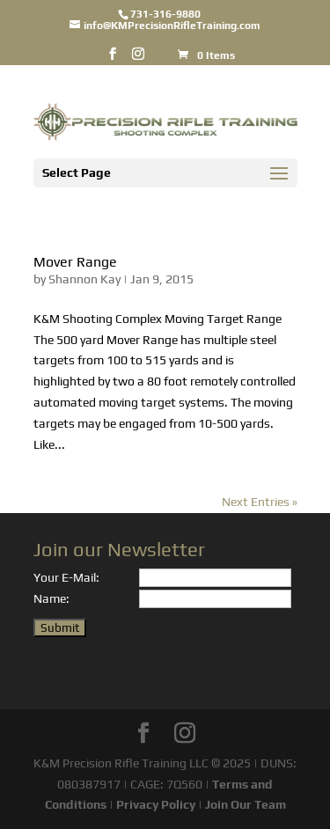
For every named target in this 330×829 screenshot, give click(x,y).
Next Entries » (259, 502)
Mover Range (75, 261)
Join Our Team (245, 804)
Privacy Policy (155, 804)
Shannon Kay (84, 279)
